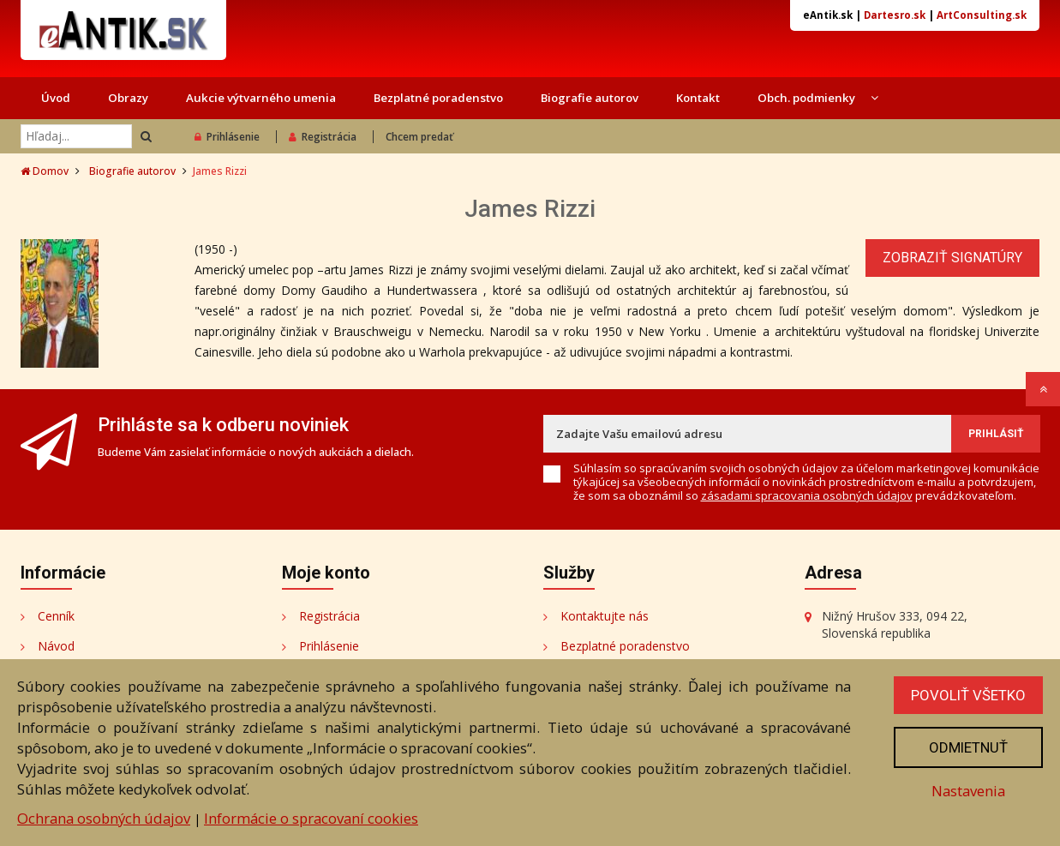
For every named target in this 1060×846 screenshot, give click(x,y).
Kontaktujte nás (604, 616)
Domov (45, 171)
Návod (56, 646)
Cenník (56, 616)
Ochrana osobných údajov (103, 818)
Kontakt (698, 97)
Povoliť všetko (968, 695)
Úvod (55, 97)
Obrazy (128, 97)
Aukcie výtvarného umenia (261, 97)
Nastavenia (968, 791)
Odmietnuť (968, 747)
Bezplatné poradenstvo (438, 97)
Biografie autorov (589, 97)
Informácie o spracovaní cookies (311, 818)
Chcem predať (419, 136)
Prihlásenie (227, 136)
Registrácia (322, 136)
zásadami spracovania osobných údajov (807, 495)
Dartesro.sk (894, 15)
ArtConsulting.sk (982, 15)
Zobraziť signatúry (952, 257)
